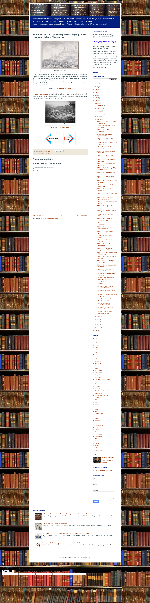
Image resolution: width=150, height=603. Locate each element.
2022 (96, 98)
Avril (96, 368)
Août (96, 366)
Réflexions (98, 439)
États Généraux (99, 393)
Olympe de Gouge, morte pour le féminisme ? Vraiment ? (105, 278)
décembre (99, 105)
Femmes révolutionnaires (101, 395)
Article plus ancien (82, 215)
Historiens (97, 402)
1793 (96, 356)
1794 (96, 359)
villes (96, 448)
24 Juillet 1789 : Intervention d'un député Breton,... (106, 164)
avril (98, 322)
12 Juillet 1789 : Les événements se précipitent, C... (106, 244)
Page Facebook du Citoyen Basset (104, 470)
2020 (96, 103)
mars (98, 324)
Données (97, 384)
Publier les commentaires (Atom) (49, 218)
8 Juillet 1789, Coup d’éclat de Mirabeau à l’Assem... (105, 287)
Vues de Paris (98, 450)
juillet (98, 119)
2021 (96, 100)
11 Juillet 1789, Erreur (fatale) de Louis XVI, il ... (105, 261)
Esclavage (97, 386)
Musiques (97, 420)
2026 (96, 87)
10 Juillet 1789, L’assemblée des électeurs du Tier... (105, 270)
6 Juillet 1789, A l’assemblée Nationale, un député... (104, 299)
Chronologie (45, 153)
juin (98, 316)
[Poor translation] (11, 571)
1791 (96, 352)
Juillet (49, 153)
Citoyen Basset (99, 375)
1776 (96, 340)
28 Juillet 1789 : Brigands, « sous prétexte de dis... (105, 139)
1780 (96, 343)
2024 (96, 92)
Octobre (97, 429)
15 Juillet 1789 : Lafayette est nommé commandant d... (107, 223)
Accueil (60, 215)
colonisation (98, 377)
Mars (96, 418)
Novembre (98, 423)
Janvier (97, 407)
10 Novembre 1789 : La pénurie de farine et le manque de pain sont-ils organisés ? (64, 514)
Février (97, 397)
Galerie (97, 400)
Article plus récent (38, 215)
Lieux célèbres (99, 413)
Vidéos (97, 445)
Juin (96, 411)
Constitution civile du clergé (102, 379)
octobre (99, 111)
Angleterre (98, 363)
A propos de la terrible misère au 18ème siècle (54, 523)
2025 (96, 89)
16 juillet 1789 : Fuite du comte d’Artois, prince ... (105, 215)
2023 (96, 95)
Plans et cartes (99, 436)
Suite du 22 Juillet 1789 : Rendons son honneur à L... (106, 147)
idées (96, 404)
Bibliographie (98, 370)
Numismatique (99, 425)
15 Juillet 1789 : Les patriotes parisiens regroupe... (104, 227)
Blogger (89, 557)
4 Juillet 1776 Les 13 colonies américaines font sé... (105, 312)
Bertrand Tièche (109, 457)
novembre (99, 108)
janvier (99, 327)
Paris (96, 432)
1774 (96, 338)
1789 (39, 153)
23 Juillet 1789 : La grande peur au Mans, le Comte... (106, 173)
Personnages (98, 434)
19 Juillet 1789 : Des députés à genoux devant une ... (105, 198)
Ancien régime (99, 361)
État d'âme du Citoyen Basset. (103, 391)
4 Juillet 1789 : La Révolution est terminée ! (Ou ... (105, 308)
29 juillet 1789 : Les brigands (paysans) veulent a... (104, 134)
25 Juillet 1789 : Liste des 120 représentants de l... (105, 156)
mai (98, 319)
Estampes (97, 388)
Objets (96, 427)
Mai (96, 416)
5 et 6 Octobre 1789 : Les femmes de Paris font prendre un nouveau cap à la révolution (65, 533)
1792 (96, 354)
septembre (100, 114)
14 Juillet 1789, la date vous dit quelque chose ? (105, 232)
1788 (96, 345)
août (98, 116)
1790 (96, 350)
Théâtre (97, 443)
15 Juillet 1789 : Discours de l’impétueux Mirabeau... (104, 219)
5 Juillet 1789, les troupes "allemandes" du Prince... (104, 303)
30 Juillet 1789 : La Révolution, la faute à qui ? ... (106, 130)
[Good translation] (5, 571)
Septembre (98, 441)
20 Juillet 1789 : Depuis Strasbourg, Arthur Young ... (106, 185)
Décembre (97, 382)
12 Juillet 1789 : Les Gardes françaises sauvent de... (104, 249)
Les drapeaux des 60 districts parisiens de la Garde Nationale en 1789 (61, 543)
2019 (96, 330)
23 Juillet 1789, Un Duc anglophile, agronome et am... (106, 168)
